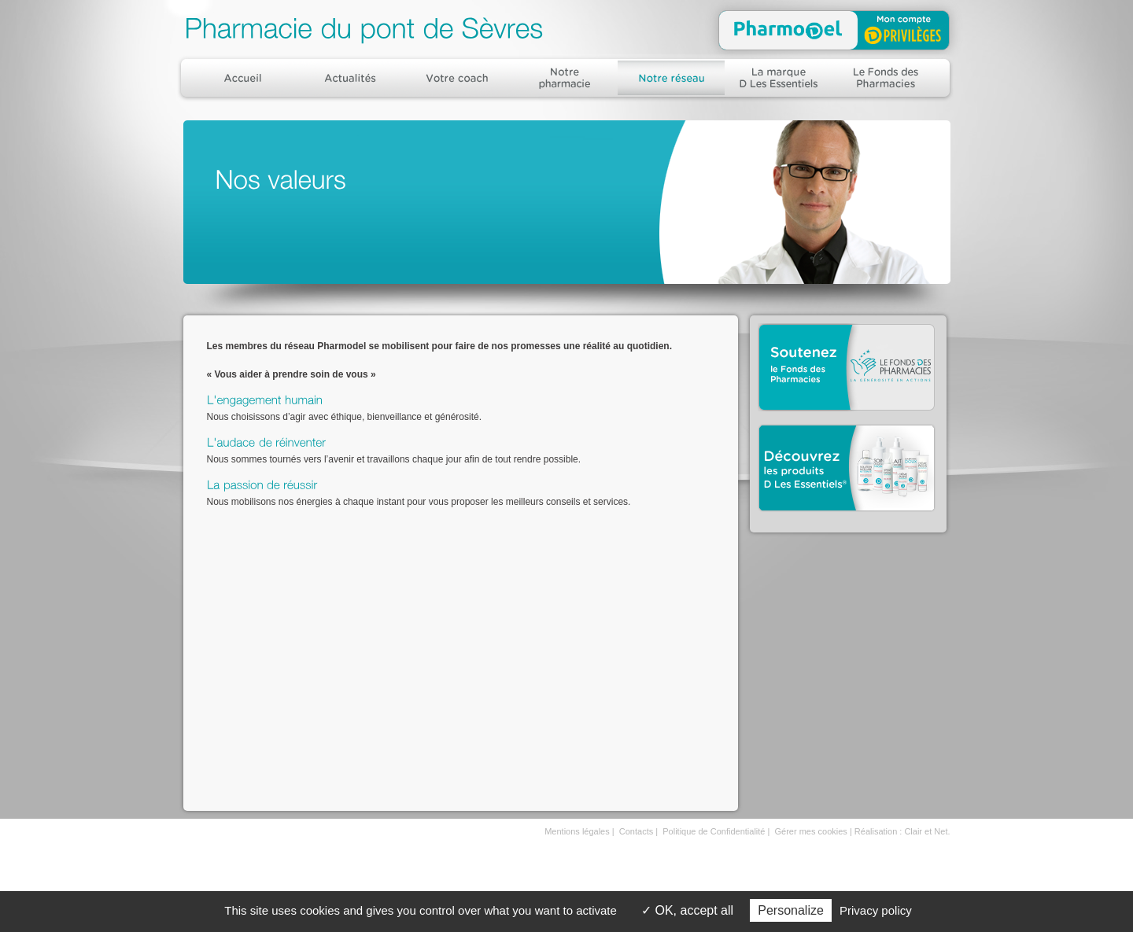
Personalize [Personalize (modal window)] (791, 910)
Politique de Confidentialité (713, 831)
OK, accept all (687, 910)
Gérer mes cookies (811, 831)
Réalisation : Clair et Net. (902, 831)
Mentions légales (577, 831)
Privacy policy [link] (876, 910)
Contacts (636, 831)
